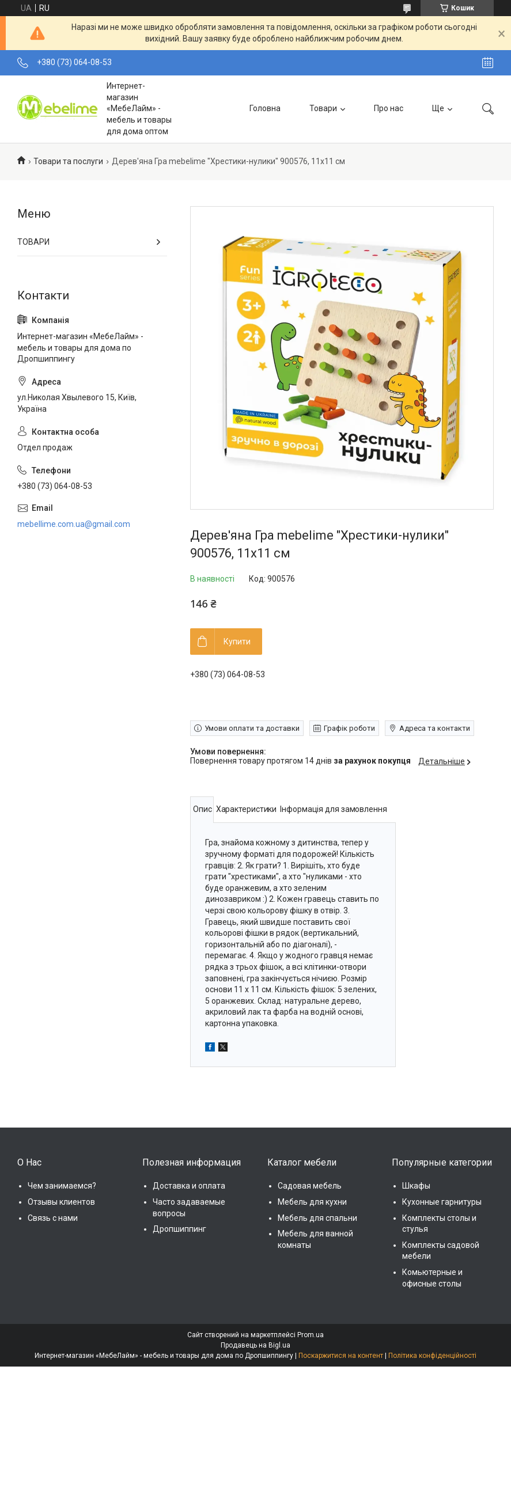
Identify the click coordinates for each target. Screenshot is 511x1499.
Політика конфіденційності (432, 1356)
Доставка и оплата (189, 1185)
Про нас (388, 108)
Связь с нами (53, 1218)
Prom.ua (310, 1335)
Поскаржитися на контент (340, 1356)
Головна (265, 108)
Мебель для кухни (312, 1201)
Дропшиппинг (179, 1229)
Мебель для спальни (317, 1218)
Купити (237, 641)
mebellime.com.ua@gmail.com (73, 524)
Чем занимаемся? (62, 1185)
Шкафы (416, 1185)
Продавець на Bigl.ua (255, 1345)
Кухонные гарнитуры (442, 1201)
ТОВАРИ (33, 241)
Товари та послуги (68, 161)
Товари (323, 108)
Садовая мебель (310, 1185)
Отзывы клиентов (61, 1201)
